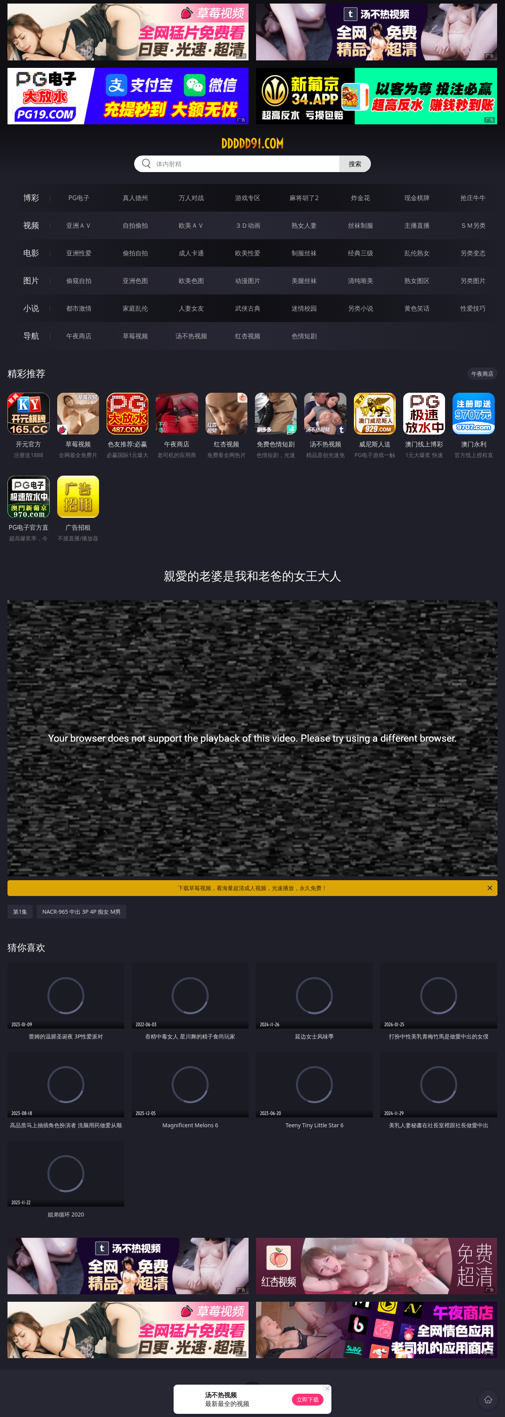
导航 (31, 335)
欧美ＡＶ (191, 225)
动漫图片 (247, 280)
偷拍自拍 (135, 253)
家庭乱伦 (135, 308)
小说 (31, 308)
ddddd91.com (252, 144)
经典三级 (360, 253)
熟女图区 (417, 280)
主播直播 (417, 225)
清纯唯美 (360, 280)
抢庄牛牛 (473, 197)
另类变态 (473, 253)
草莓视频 (135, 336)
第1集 (20, 911)
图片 (31, 280)
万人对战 (191, 197)
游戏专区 (247, 197)
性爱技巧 (473, 308)
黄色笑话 (417, 308)
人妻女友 (191, 308)
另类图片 (473, 280)
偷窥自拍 (79, 280)
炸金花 (360, 197)
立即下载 (308, 1399)
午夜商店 (79, 336)
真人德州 (135, 197)
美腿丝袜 (304, 280)
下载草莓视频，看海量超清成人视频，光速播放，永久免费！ (336, 888)
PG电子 (78, 197)
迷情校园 (304, 308)
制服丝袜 (304, 253)
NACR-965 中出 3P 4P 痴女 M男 (81, 911)
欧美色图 (191, 280)
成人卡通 (191, 253)
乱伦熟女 (417, 253)
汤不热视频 (191, 336)
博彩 (31, 197)
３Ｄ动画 (247, 225)
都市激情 (79, 308)
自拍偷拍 (135, 225)
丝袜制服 (360, 225)
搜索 (355, 163)
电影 (31, 252)
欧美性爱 (247, 253)
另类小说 (360, 308)
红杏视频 (247, 336)
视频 (31, 225)
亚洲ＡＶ (79, 225)
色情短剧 (304, 336)
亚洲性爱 (79, 253)
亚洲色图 (135, 280)
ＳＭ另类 (473, 225)
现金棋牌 (417, 197)
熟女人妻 (304, 225)
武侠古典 (247, 308)
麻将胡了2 (304, 197)
